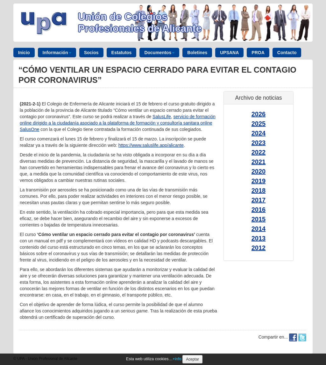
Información (57, 52)
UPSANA (229, 52)
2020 (259, 171)
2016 (259, 209)
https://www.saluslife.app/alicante (151, 145)
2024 (259, 133)
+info (177, 359)
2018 (259, 190)
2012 (259, 247)
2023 (259, 142)
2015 (259, 219)
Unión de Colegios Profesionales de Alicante (140, 22)
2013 (259, 238)
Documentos (159, 52)
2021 (259, 161)
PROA (258, 52)
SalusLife (161, 116)
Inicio (24, 52)
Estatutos (121, 52)
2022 (259, 152)
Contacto (287, 52)
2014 (259, 228)
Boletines (197, 52)
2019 (259, 180)
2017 (259, 200)
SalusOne (29, 129)
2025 (259, 123)
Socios (91, 52)
